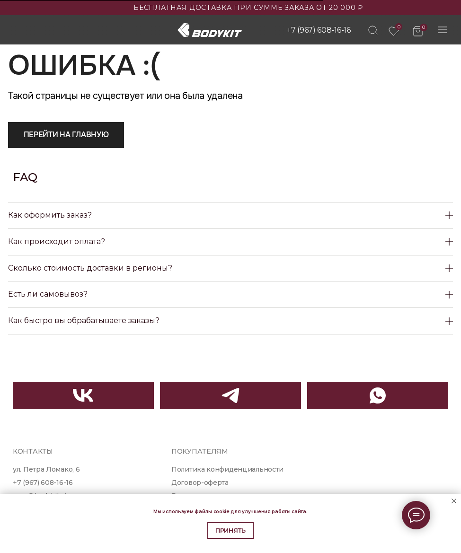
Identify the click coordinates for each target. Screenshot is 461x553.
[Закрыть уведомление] (454, 501)
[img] (373, 30)
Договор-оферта (200, 482)
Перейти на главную (66, 135)
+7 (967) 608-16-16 (319, 30)
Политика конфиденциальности (227, 469)
